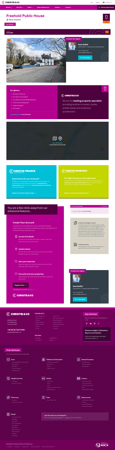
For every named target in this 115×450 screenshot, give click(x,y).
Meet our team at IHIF (58, 318)
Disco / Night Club (51, 400)
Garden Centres (16, 429)
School (48, 366)
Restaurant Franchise (87, 406)
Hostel (48, 383)
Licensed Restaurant (87, 404)
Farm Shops (14, 435)
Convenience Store (16, 417)
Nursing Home (15, 364)
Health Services (17, 378)
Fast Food (84, 402)
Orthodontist (85, 366)
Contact (68, 7)
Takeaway (14, 433)
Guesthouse (50, 381)
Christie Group (38, 318)
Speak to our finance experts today (24, 193)
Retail (13, 414)
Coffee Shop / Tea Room (88, 400)
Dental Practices (87, 359)
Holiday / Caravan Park (87, 385)
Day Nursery (50, 364)
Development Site (86, 381)
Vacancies (55, 328)
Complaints (9, 446)
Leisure (84, 378)
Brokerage (38, 338)
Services (20, 7)
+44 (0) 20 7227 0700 (16, 330)
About (30, 7)
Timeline (37, 320)
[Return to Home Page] (10, 2)
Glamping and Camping (87, 389)
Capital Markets (53, 338)
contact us (67, 417)
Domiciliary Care (16, 370)
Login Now (31, 289)
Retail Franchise (15, 431)
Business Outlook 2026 (58, 324)
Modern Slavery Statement (48, 446)
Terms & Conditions (35, 446)
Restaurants (86, 397)
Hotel (48, 385)
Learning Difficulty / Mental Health (20, 362)
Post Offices (15, 427)
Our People (56, 326)
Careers (58, 7)
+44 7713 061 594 (83, 50)
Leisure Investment (87, 383)
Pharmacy (15, 397)
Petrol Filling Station (17, 423)
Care (13, 359)
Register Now (21, 285)
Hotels (48, 378)
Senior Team (56, 316)
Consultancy (38, 340)
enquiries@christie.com (14, 332)
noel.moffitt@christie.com (85, 52)
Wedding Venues (51, 389)
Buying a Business (39, 322)
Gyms (83, 387)
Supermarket (15, 425)
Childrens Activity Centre (53, 362)
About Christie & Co (40, 316)
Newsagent (14, 419)
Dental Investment (86, 364)
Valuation (51, 340)
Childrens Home (51, 368)
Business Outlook (39, 324)
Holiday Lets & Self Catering (53, 387)
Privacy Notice (25, 446)
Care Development (16, 368)
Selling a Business (57, 322)
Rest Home (14, 366)
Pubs (48, 397)
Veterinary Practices (17, 383)
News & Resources (44, 7)
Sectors (9, 7)
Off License (14, 421)
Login (91, 2)
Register (98, 2)
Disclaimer (17, 446)
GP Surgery (14, 381)
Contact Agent (85, 57)
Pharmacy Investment (17, 402)
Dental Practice (86, 362)
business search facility (56, 417)
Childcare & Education (54, 359)
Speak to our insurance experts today (77, 193)
